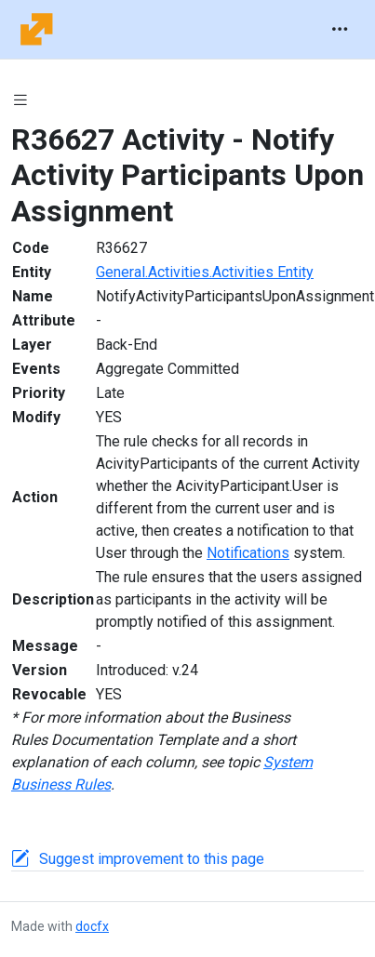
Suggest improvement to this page (151, 859)
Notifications (248, 553)
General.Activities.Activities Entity (205, 272)
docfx (92, 926)
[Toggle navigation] (339, 29)
